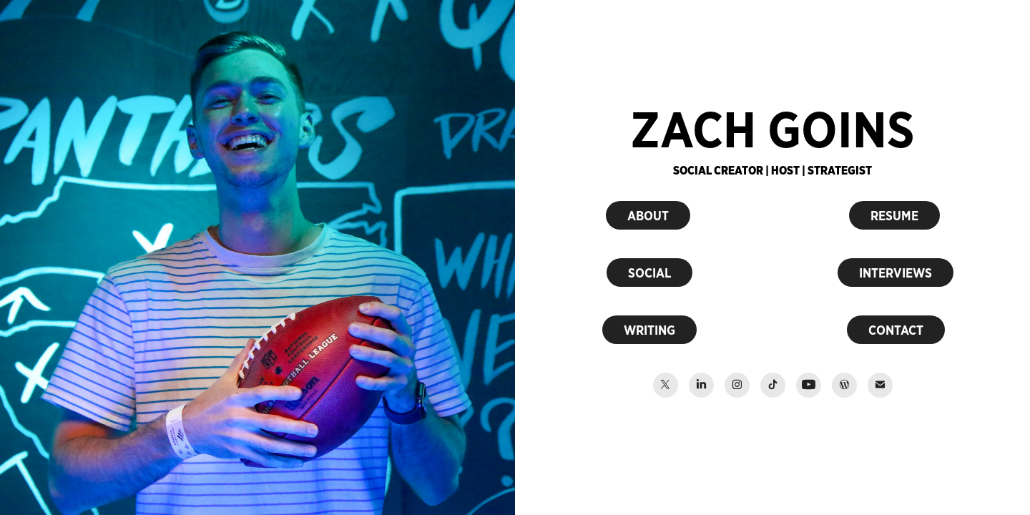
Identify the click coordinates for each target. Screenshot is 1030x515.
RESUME (894, 215)
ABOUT (648, 215)
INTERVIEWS (895, 272)
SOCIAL (649, 272)
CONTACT (895, 329)
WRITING (649, 329)
